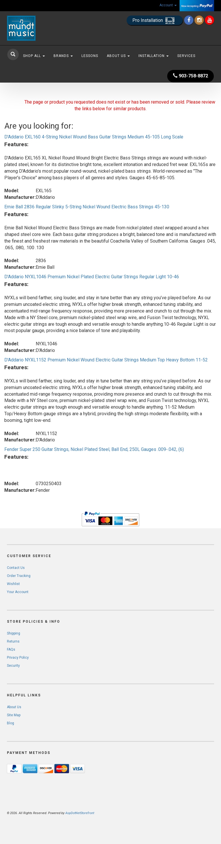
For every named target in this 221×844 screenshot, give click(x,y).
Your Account (17, 592)
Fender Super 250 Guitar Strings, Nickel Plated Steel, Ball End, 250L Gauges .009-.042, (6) (94, 449)
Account (168, 5)
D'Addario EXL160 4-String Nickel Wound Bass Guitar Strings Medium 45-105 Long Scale (93, 137)
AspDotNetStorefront (79, 813)
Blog (10, 723)
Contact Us (16, 568)
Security (13, 666)
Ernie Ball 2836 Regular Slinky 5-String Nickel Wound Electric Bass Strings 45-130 (86, 206)
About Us (118, 56)
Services (186, 56)
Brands (63, 56)
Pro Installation (154, 20)
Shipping (13, 633)
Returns (13, 641)
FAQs (11, 649)
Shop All (34, 56)
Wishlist (13, 584)
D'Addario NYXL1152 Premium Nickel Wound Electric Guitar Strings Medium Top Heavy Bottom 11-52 (106, 360)
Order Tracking (19, 576)
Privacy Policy (18, 658)
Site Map (13, 715)
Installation (153, 56)
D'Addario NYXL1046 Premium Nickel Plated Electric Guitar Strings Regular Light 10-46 (91, 276)
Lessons (89, 56)
